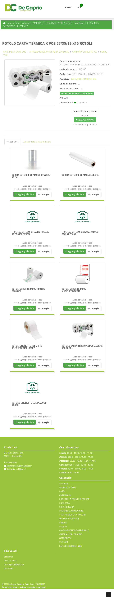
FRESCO (63, 526)
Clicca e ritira (10, 560)
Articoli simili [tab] (12, 141)
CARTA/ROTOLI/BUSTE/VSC (15, 26)
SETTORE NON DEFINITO (70, 546)
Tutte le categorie (23, 23)
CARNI (62, 491)
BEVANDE (63, 483)
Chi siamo (8, 557)
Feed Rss (7, 587)
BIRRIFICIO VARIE (67, 487)
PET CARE (63, 542)
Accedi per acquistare (85, 111)
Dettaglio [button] (44, 194)
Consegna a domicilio (14, 564)
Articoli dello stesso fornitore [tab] (37, 141)
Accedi (68, 7)
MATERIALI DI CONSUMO (45, 23)
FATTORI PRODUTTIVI (69, 518)
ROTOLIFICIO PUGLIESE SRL (83, 79)
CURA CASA (64, 503)
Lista (78, 7)
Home (10, 23)
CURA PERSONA (66, 507)
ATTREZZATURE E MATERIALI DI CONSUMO (78, 23)
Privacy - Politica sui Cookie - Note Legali (29, 587)
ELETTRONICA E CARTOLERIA (72, 515)
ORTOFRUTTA (65, 538)
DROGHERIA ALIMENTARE (71, 511)
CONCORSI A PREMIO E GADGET (74, 499)
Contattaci (8, 568)
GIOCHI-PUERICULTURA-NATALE (74, 530)
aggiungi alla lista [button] (85, 119)
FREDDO (63, 522)
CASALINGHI (65, 495)
